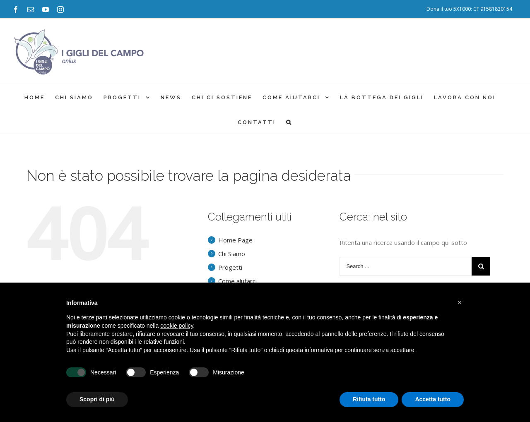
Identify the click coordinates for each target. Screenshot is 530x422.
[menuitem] (469, 9)
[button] (459, 302)
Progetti (230, 267)
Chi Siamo (231, 253)
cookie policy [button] (176, 325)
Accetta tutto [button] (432, 399)
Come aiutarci (237, 281)
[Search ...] (406, 266)
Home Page (235, 240)
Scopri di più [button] (97, 399)
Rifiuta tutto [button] (369, 399)
